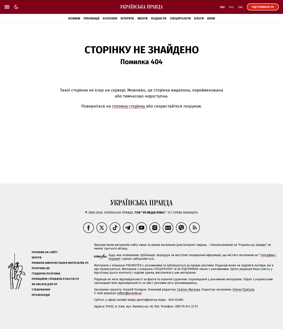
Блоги (199, 18)
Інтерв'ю (127, 18)
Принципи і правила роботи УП (55, 278)
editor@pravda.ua (129, 293)
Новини (74, 18)
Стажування (41, 289)
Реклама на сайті (44, 252)
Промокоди (41, 295)
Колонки (110, 18)
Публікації (91, 18)
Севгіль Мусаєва (188, 289)
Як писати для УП (44, 284)
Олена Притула (243, 289)
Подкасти (158, 18)
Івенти (142, 18)
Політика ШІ (41, 268)
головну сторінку (129, 106)
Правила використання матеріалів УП (60, 262)
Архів (211, 18)
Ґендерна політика (46, 273)
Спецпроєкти (180, 18)
